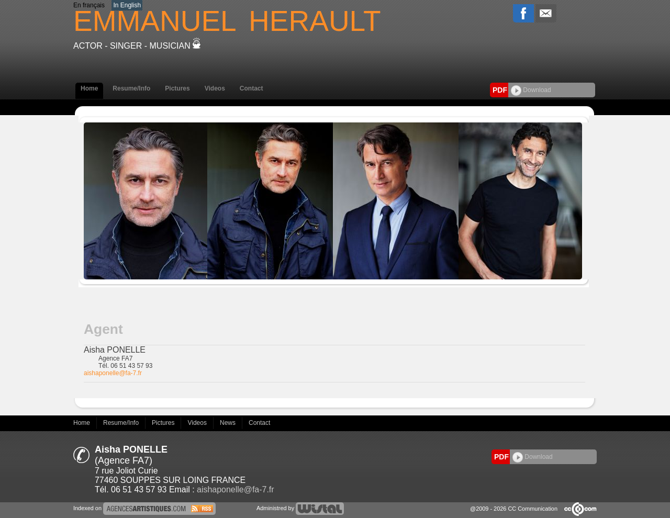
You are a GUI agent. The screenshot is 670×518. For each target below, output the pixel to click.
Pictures (177, 88)
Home (89, 88)
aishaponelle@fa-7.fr (113, 373)
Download (531, 90)
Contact (251, 88)
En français (89, 5)
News (228, 422)
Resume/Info (131, 88)
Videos (215, 88)
